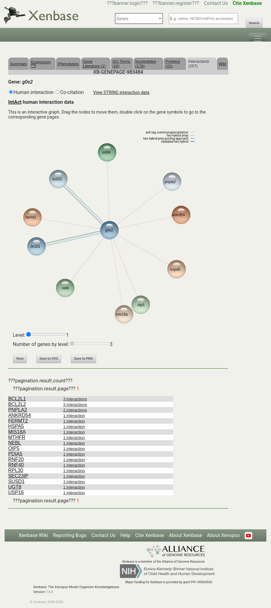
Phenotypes (68, 64)
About (223, 535)
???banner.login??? (127, 3)
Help (125, 535)
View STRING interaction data (121, 92)
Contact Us (216, 3)
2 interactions (75, 410)
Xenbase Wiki (33, 535)
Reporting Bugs (69, 535)
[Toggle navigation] (257, 37)
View (20, 359)
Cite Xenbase (149, 535)
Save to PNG (83, 359)
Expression (41, 64)
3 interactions (75, 399)
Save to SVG (49, 359)
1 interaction (74, 415)
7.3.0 (49, 592)
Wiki (222, 64)
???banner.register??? (175, 3)
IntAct (15, 102)
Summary (18, 64)
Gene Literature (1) (94, 63)
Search (254, 23)
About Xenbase (185, 535)
